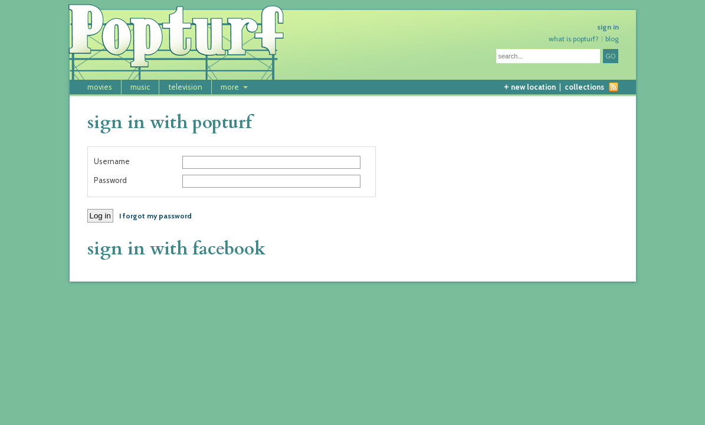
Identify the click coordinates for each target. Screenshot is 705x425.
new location (529, 86)
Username (112, 161)
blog (612, 39)
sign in (608, 27)
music (140, 86)
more (230, 86)
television (185, 86)
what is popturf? (574, 39)
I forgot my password (155, 215)
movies (99, 86)
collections (584, 86)
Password (110, 180)
